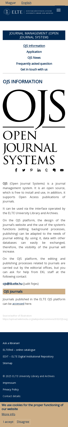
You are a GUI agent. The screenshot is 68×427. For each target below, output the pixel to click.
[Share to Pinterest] (32, 172)
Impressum (9, 382)
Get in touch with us (34, 69)
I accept (8, 423)
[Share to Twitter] (24, 172)
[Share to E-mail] (62, 172)
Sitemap (7, 363)
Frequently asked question (34, 64)
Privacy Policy (11, 389)
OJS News (34, 58)
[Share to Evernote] (54, 172)
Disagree (23, 423)
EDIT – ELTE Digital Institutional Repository (28, 356)
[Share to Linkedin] (39, 172)
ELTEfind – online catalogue (19, 349)
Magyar (10, 3)
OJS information (34, 46)
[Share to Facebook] (16, 172)
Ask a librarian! (11, 343)
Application (34, 52)
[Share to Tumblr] (47, 172)
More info (8, 415)
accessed (18, 304)
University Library (20, 403)
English (26, 3)
